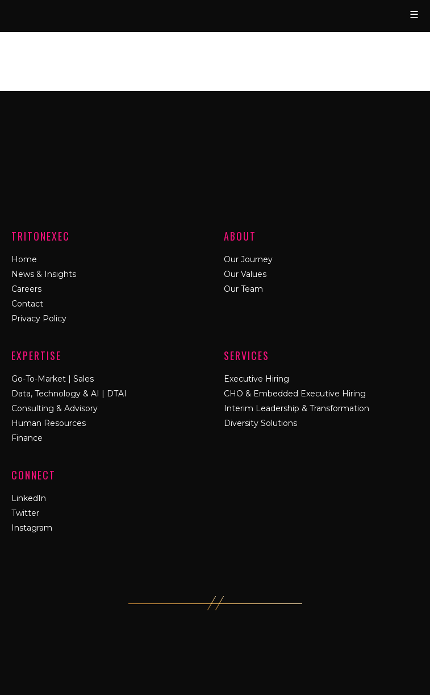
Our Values (245, 274)
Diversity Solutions (260, 423)
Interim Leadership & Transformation (296, 408)
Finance (27, 438)
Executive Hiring (256, 379)
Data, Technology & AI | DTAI (69, 393)
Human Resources (48, 423)
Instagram (31, 528)
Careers (26, 289)
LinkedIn (28, 498)
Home (24, 259)
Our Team (243, 289)
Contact (27, 304)
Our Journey (248, 259)
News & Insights (43, 274)
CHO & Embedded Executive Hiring (295, 393)
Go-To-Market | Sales (52, 379)
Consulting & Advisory (54, 408)
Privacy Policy (38, 318)
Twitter (25, 513)
